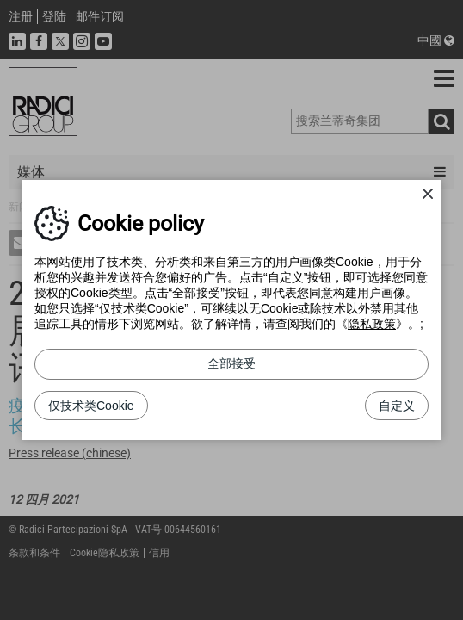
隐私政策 (372, 324)
